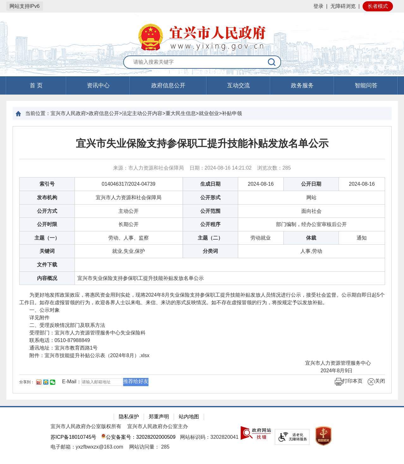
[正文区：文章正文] (202, 259)
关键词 (47, 251)
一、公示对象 (39, 310)
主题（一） (47, 238)
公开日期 (311, 184)
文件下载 (47, 264)
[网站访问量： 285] (149, 447)
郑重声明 (159, 416)
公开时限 (47, 224)
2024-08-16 (261, 184)
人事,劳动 (311, 251)
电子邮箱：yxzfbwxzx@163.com (87, 447)
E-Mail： (71, 381)
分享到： (26, 382)
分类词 (210, 251)
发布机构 (47, 197)
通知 (362, 238)
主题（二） (210, 238)
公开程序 (210, 224)
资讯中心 (98, 85)
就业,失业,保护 (128, 251)
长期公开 (128, 224)
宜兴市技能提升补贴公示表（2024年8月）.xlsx (97, 355)
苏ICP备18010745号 (74, 437)
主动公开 (128, 211)
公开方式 (47, 211)
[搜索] (272, 62)
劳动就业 (260, 238)
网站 (311, 197)
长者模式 (378, 6)
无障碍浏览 (343, 6)
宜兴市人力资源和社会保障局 (128, 197)
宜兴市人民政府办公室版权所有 (86, 426)
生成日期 (210, 184)
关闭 (376, 382)
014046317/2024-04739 (128, 184)
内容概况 (47, 278)
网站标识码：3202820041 (209, 437)
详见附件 (34, 317)
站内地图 (189, 416)
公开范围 (210, 211)
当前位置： (38, 113)
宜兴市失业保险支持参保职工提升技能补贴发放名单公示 (202, 143)
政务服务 (302, 85)
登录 (318, 6)
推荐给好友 (135, 381)
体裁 (311, 238)
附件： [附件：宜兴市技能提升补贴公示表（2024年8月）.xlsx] (84, 355)
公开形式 (210, 197)
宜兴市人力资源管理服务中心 (340, 363)
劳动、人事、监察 (128, 238)
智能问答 (366, 85)
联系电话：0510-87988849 (54, 340)
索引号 (47, 184)
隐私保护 (129, 416)
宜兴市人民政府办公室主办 (157, 426)
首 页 (36, 85)
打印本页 (349, 382)
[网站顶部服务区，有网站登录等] (202, 6)
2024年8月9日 (348, 370)
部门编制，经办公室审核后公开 (311, 224)
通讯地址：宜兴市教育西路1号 (58, 348)
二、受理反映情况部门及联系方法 (62, 325)
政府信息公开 (168, 85)
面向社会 (311, 211)
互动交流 (238, 85)
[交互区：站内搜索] (202, 62)
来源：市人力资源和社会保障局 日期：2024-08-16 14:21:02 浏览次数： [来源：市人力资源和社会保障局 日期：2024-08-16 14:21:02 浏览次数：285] (202, 168)
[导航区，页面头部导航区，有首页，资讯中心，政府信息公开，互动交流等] (202, 85)
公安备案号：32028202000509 (138, 437)
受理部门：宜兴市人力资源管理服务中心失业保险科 (82, 332)
